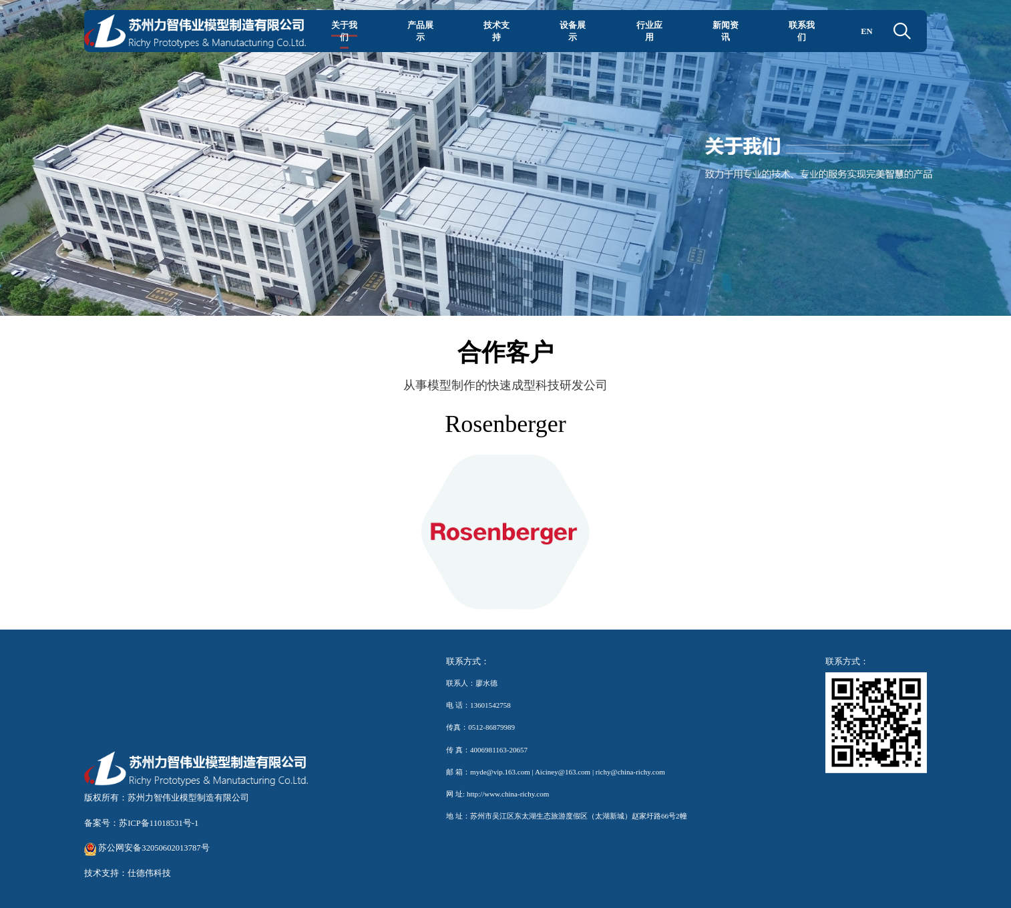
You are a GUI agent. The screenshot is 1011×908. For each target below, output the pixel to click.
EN (867, 31)
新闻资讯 (726, 31)
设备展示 (573, 31)
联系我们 (802, 31)
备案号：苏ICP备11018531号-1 (141, 823)
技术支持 (496, 31)
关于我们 (344, 31)
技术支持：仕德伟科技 (127, 873)
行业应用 (649, 31)
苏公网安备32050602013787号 (146, 848)
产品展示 (420, 31)
